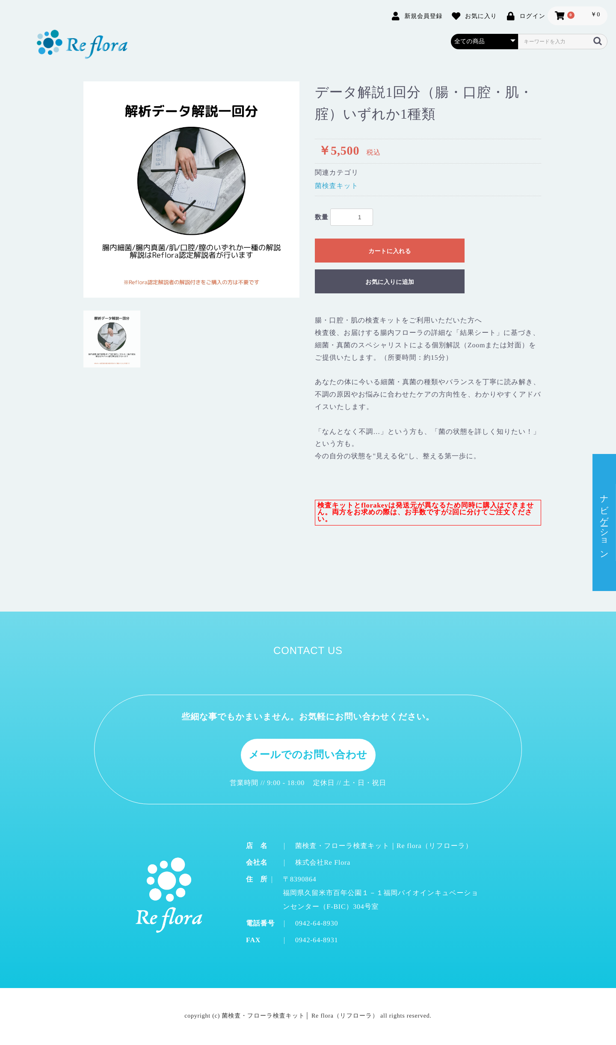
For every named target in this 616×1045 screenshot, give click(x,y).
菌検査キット (336, 186)
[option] (191, 189)
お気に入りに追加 (389, 281)
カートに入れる (389, 251)
